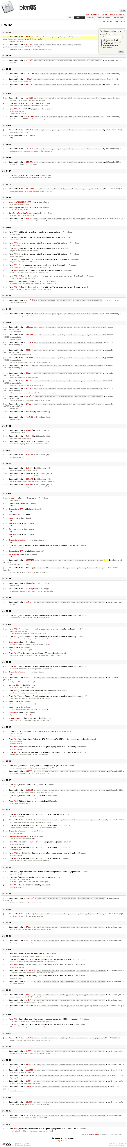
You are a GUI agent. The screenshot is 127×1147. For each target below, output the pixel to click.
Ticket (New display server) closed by (28, 885)
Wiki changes (106, 47)
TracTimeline (93, 1135)
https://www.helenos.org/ (117, 1145)
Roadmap (90, 18)
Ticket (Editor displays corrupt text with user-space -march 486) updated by (42, 243)
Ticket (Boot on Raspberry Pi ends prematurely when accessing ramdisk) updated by (46, 616)
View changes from (112, 31)
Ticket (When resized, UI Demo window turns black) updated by (37, 825)
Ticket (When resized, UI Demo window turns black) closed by (37, 814)
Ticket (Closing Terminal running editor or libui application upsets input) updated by (45, 965)
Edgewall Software (23, 1145)
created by (24, 551)
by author (111, 37)
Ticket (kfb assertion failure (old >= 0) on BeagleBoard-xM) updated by (40, 842)
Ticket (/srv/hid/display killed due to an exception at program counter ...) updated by (45, 747)
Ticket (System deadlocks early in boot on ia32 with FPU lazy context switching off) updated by (49, 276)
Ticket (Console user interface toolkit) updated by (32, 877)
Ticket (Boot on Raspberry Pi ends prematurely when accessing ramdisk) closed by (45, 545)
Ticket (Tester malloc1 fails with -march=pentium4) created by (37, 249)
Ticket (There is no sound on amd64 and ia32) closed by (35, 653)
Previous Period (107, 21)
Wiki (70, 18)
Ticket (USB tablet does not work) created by (30, 954)
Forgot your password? (117, 14)
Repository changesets (109, 46)
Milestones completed (109, 40)
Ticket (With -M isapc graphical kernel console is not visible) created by (40, 265)
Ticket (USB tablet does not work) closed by (30, 785)
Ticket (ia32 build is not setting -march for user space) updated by (38, 232)
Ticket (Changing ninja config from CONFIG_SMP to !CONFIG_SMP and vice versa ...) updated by (50, 739)
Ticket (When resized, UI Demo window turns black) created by (37, 858)
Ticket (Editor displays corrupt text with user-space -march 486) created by (42, 259)
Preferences (95, 14)
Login (87, 14)
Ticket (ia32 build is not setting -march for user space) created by (38, 270)
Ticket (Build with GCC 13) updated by (28, 103)
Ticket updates (107, 44)
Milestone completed (17, 514)
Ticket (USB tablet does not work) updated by (31, 796)
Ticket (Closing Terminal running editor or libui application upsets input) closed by (44, 959)
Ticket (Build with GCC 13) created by (28, 175)
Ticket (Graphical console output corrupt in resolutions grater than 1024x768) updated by (47, 872)
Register (104, 14)
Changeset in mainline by (42, 38)
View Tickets (119, 18)
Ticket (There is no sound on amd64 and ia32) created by (36, 691)
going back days (108, 34)
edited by (20, 135)
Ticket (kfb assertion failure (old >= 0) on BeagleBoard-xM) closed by (39, 766)
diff (12, 137)
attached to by (31, 282)
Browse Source (104, 18)
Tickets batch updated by (38, 731)
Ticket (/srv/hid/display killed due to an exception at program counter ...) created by (46, 1129)
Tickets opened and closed (111, 42)
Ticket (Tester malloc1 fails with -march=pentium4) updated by (37, 237)
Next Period (119, 21)
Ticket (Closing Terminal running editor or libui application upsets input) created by (45, 1025)
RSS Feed (64, 1141)
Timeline (79, 18)
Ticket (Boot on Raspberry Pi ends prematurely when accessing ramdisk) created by (46, 696)
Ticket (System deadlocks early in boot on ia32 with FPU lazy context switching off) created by (49, 287)
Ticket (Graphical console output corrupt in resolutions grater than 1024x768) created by (47, 1019)
